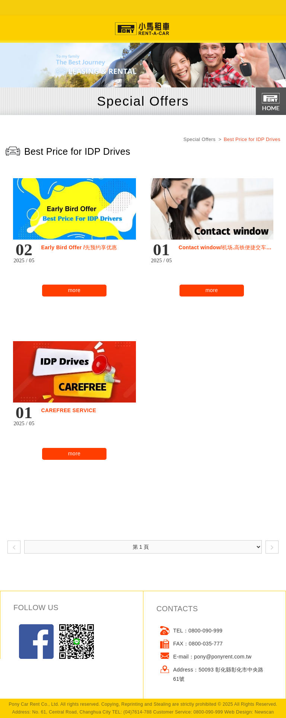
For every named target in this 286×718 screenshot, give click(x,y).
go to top (143, 710)
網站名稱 (143, 28)
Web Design (238, 712)
